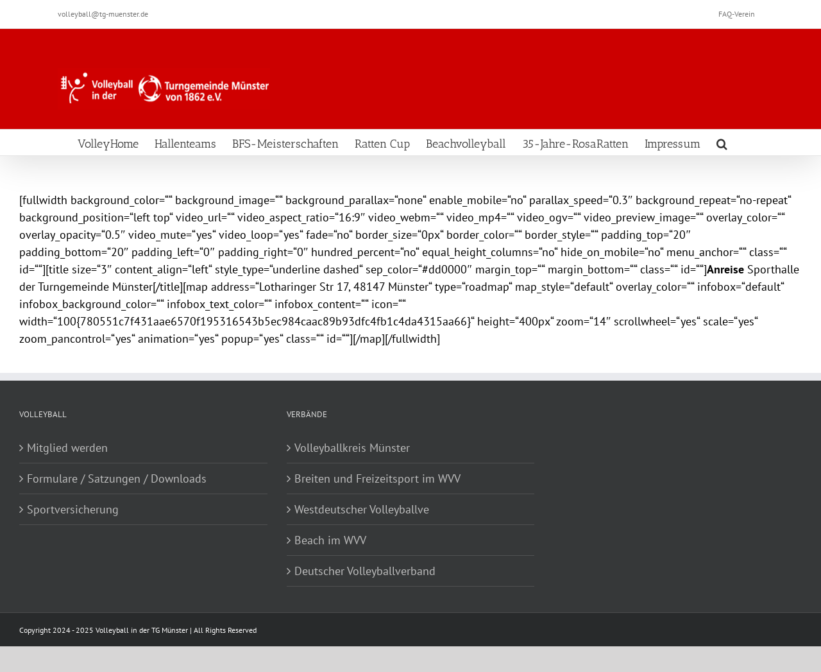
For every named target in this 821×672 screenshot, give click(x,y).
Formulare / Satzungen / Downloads (117, 478)
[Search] (721, 142)
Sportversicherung (73, 509)
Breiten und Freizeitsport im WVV (377, 478)
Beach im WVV (330, 540)
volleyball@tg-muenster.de (103, 14)
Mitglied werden (67, 447)
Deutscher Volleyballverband (365, 571)
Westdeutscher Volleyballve (361, 509)
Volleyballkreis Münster (352, 447)
